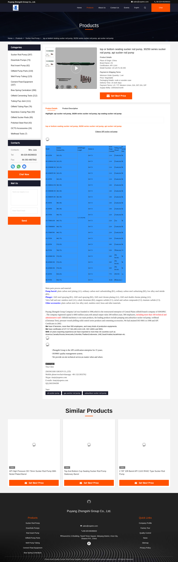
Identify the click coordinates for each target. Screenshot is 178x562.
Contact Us (115, 8)
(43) (21, 123)
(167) (22, 83)
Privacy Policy (145, 548)
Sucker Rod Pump (33, 38)
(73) (20, 60)
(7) (19, 134)
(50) (23, 112)
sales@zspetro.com (140, 2)
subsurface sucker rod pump (95, 393)
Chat (161, 8)
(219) (22, 71)
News (145, 538)
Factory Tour (145, 528)
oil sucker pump (53, 393)
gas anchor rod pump (72, 393)
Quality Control (145, 533)
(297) (21, 55)
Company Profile (145, 523)
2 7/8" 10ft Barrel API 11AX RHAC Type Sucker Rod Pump (142, 472)
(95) (22, 117)
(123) (21, 76)
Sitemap (145, 543)
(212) (24, 96)
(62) (20, 65)
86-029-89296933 (162, 2)
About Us (102, 8)
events (126, 8)
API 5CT (67, 329)
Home (79, 8)
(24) (21, 128)
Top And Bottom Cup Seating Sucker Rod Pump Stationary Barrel (85, 472)
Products (90, 8)
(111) (21, 101)
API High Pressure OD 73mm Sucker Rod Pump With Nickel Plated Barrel (32, 472)
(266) (23, 90)
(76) (21, 106)
